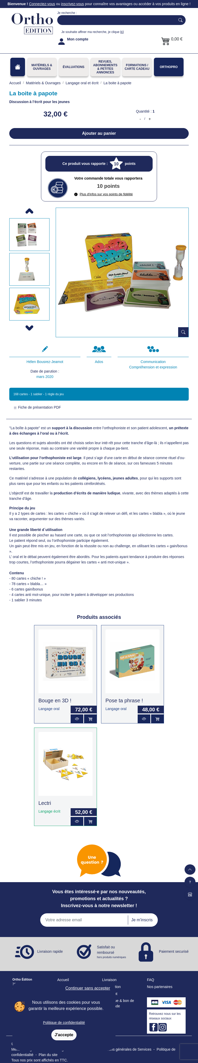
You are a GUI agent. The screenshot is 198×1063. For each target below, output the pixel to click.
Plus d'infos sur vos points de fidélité (103, 194)
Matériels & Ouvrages (41, 67)
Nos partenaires (159, 987)
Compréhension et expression (153, 367)
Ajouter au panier (99, 133)
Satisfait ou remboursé (112, 952)
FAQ (150, 980)
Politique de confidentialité (64, 1022)
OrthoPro (169, 67)
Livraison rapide (50, 951)
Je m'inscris (142, 920)
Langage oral (49, 709)
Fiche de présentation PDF (37, 407)
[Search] (115, 20)
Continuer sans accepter (87, 988)
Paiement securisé (173, 951)
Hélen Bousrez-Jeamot (45, 362)
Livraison (109, 980)
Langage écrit (49, 811)
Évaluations (73, 67)
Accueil (63, 980)
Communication (153, 362)
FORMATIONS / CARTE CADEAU (137, 67)
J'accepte (64, 1035)
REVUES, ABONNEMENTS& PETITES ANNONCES (105, 67)
